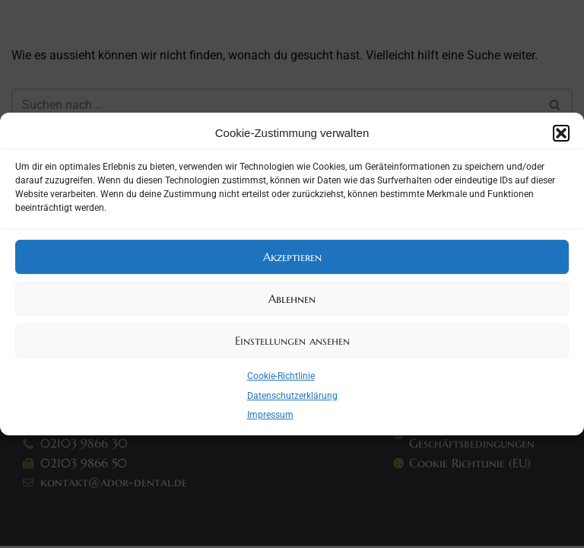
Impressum (270, 414)
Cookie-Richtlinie (281, 376)
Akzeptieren (292, 257)
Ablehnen (292, 299)
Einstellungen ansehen (292, 340)
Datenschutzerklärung (292, 395)
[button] (561, 133)
